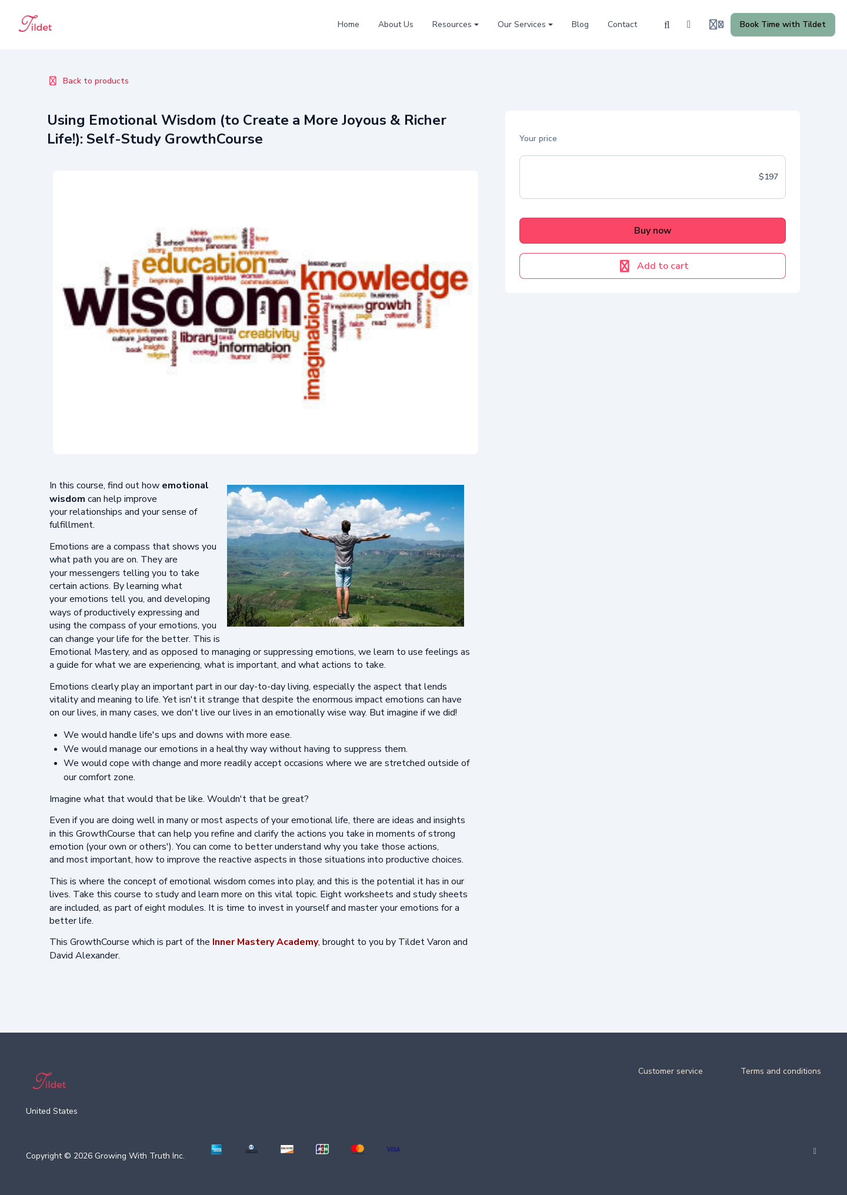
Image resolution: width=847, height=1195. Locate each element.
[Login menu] (716, 24)
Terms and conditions (781, 1071)
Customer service (670, 1071)
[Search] (667, 25)
